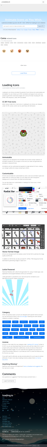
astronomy (27, 325)
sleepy (2, 42)
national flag (14, 333)
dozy (2, 44)
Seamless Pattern (7, 423)
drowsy (6, 44)
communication (21, 337)
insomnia (7, 42)
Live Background (6, 425)
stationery (23, 322)
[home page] (6, 2)
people (5, 333)
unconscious (20, 42)
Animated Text (6, 421)
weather (35, 325)
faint (15, 42)
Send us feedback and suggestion (32, 366)
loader (42, 325)
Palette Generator (6, 426)
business (15, 329)
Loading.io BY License (32, 344)
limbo (30, 42)
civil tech (6, 329)
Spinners (4, 416)
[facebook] (4, 412)
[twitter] (9, 412)
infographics (6, 325)
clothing (28, 333)
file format (24, 329)
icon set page (23, 316)
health (15, 322)
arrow (32, 329)
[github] (14, 412)
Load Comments (9, 381)
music (42, 333)
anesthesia (38, 42)
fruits (21, 333)
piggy (7, 337)
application (6, 322)
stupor (25, 42)
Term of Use (5, 401)
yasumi (43, 42)
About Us (4, 408)
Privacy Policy (6, 403)
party (41, 322)
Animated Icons (6, 418)
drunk (33, 42)
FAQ (3, 398)
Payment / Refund (7, 399)
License (4, 405)
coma (11, 42)
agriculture (33, 322)
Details (34, 445)
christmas (40, 329)
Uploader (4, 419)
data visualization (17, 325)
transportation (37, 337)
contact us (5, 406)
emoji (35, 333)
